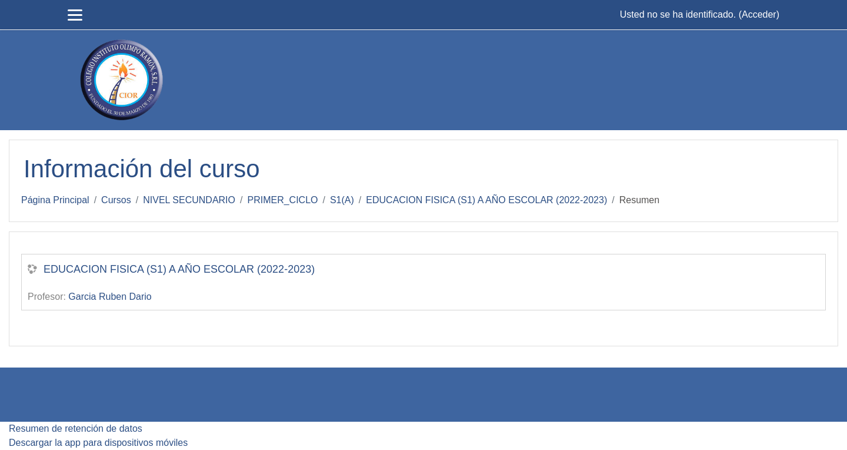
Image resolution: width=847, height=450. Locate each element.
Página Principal (55, 200)
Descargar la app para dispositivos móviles (98, 443)
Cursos (116, 200)
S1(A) (342, 200)
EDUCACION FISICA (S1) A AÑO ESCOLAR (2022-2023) (486, 200)
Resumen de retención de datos (75, 428)
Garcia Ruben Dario (109, 297)
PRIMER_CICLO (282, 200)
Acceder (759, 14)
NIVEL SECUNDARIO (189, 200)
